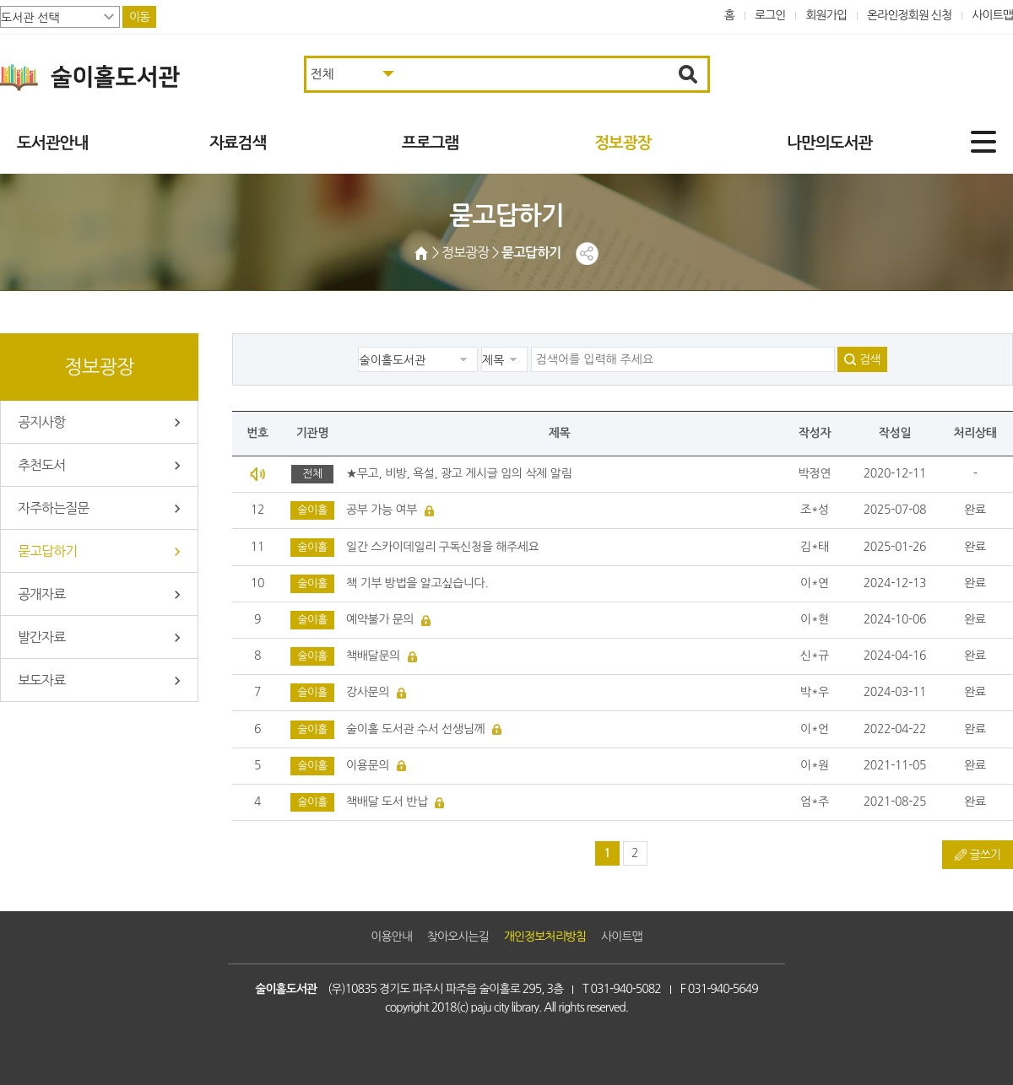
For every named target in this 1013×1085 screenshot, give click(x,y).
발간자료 (41, 637)
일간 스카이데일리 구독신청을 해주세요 (442, 547)
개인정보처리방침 (545, 936)
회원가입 (826, 15)
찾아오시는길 (458, 936)
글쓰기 (985, 855)
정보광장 (622, 143)
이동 (139, 17)
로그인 (770, 15)
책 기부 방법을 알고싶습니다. (417, 583)
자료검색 (237, 143)
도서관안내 (52, 143)
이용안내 (391, 936)
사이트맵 (992, 15)
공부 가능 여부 (381, 510)
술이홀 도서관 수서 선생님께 (415, 729)
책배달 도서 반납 (387, 801)
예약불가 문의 (380, 619)
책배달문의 (373, 655)
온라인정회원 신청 (909, 15)
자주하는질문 (53, 508)
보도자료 (41, 680)
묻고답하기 (47, 551)
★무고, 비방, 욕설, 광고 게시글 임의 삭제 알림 (459, 473)
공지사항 (41, 422)
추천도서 (41, 465)
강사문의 (367, 692)
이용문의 (367, 765)
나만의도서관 (829, 143)
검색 (869, 359)
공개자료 (41, 594)
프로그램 (430, 143)
